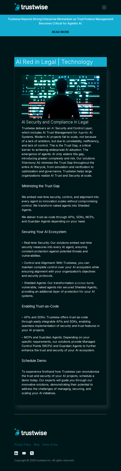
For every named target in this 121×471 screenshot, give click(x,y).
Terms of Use (50, 444)
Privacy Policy (22, 444)
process (80, 283)
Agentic (83, 132)
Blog (36, 444)
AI (52, 128)
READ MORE (60, 32)
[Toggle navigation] (103, 7)
